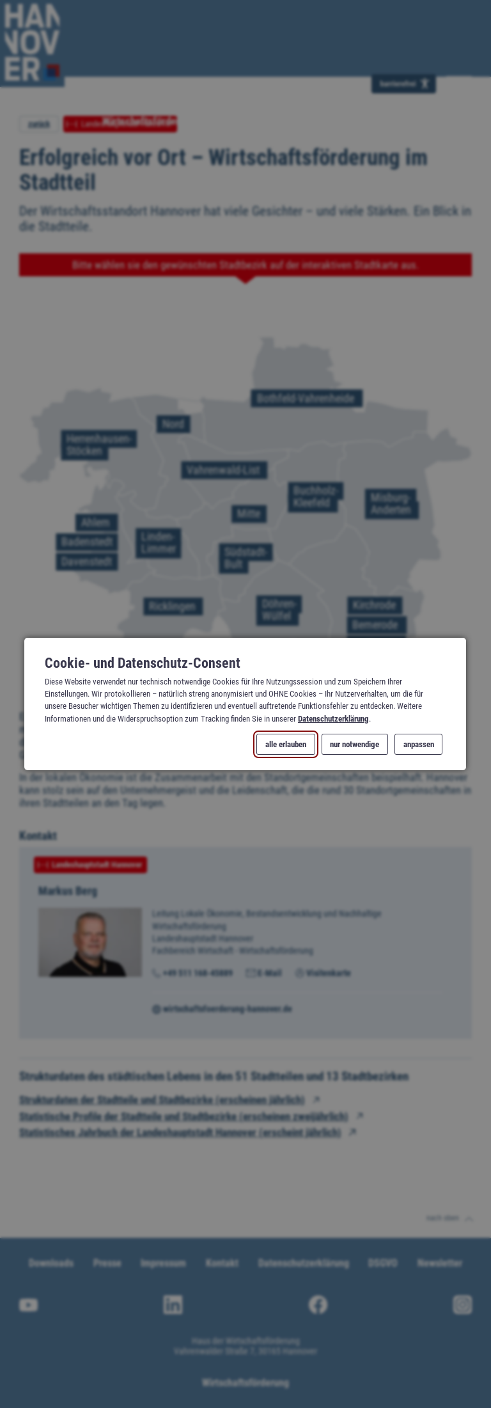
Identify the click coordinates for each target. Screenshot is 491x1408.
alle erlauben (286, 744)
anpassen (418, 744)
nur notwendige (355, 744)
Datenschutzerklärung (333, 718)
